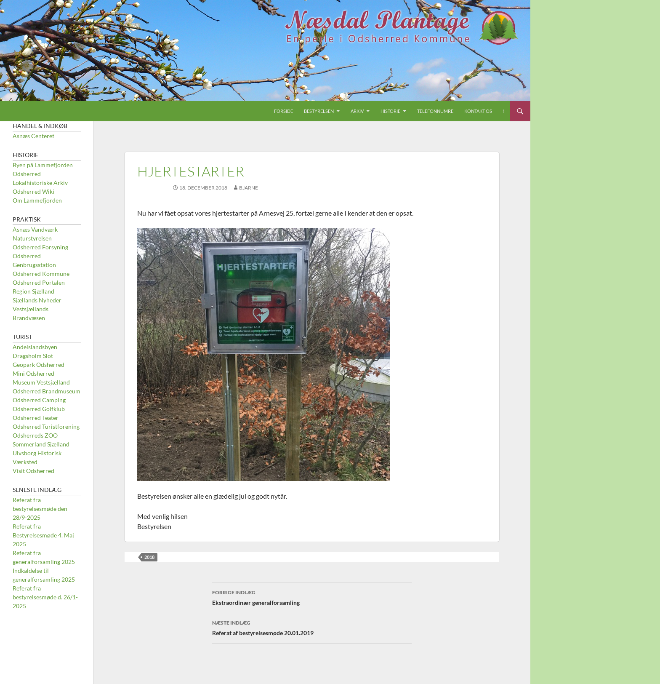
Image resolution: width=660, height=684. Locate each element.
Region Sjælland (33, 291)
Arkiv (357, 111)
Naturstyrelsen (32, 238)
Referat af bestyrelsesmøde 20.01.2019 (312, 627)
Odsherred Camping (39, 399)
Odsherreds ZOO (35, 435)
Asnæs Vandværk (35, 229)
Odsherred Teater (36, 417)
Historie (390, 111)
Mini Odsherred (33, 373)
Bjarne (248, 187)
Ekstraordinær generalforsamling (312, 597)
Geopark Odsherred (38, 364)
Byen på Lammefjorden (43, 164)
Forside (283, 111)
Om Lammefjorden (37, 200)
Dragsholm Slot (33, 355)
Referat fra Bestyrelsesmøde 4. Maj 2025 (43, 535)
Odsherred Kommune (41, 273)
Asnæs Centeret (33, 135)
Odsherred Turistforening (46, 426)
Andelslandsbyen (35, 346)
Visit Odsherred (33, 470)
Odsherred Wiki (33, 191)
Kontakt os (478, 111)
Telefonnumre (435, 111)
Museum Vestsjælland (41, 382)
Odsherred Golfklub (39, 408)
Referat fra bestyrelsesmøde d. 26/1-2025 (45, 597)
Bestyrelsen (319, 111)
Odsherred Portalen (39, 282)
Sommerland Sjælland (41, 444)
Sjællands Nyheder (37, 300)
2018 (149, 557)
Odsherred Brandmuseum (46, 391)
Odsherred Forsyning (40, 247)
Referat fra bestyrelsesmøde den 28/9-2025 (40, 508)
